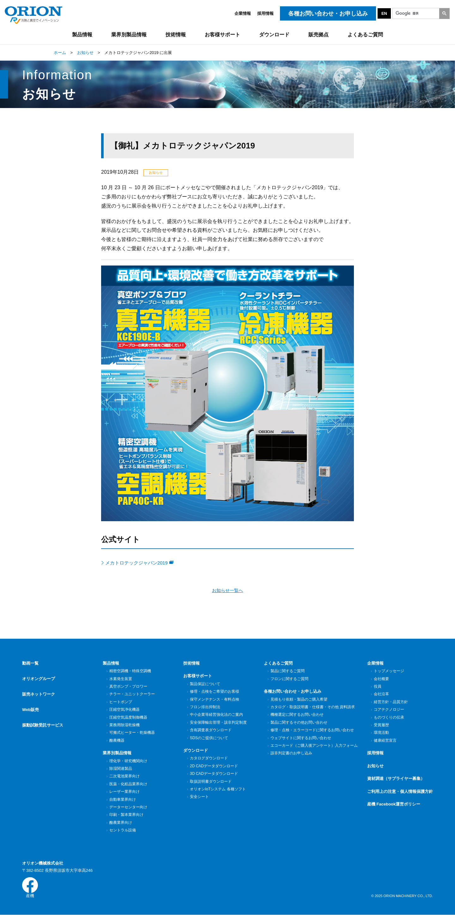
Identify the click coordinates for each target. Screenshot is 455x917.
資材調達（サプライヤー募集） (396, 779)
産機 (30, 889)
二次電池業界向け (124, 777)
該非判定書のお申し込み (291, 754)
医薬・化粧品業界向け (128, 784)
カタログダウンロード (209, 759)
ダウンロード (195, 751)
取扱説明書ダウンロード (211, 782)
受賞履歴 (381, 725)
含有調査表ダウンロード (211, 730)
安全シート (199, 797)
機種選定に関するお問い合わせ (297, 715)
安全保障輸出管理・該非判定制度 (218, 723)
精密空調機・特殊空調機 (130, 672)
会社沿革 (381, 695)
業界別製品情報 (117, 753)
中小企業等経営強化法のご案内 (216, 715)
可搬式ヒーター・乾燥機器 (132, 733)
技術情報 (191, 663)
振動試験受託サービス (42, 715)
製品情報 (111, 663)
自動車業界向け (122, 800)
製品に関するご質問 (287, 672)
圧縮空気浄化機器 (124, 710)
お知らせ (375, 766)
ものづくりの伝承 (388, 718)
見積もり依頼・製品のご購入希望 (298, 700)
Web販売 (30, 702)
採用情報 (265, 13)
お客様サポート (197, 676)
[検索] (420, 13)
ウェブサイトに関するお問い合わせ (300, 738)
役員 (377, 687)
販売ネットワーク (38, 689)
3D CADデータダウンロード (214, 774)
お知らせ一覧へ (227, 591)
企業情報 (242, 13)
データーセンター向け (128, 807)
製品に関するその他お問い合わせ (298, 723)
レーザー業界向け (124, 792)
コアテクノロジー (388, 710)
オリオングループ (38, 676)
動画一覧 (30, 663)
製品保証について (205, 684)
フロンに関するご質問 (289, 679)
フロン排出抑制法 (205, 707)
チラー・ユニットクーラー (132, 695)
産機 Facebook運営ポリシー (393, 805)
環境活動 (381, 733)
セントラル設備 (122, 831)
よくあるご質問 (278, 663)
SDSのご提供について (209, 738)
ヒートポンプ (120, 702)
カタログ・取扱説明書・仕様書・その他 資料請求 (312, 707)
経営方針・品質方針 (390, 702)
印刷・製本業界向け (126, 815)
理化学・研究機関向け (128, 761)
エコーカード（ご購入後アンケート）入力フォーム (314, 746)
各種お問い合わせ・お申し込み (292, 692)
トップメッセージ (388, 672)
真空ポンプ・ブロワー (128, 687)
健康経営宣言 (385, 741)
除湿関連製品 (120, 769)
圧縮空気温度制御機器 (128, 718)
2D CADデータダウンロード (214, 766)
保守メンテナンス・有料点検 (214, 700)
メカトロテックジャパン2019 (142, 562)
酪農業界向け (120, 823)
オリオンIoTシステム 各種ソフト (218, 789)
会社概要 (381, 679)
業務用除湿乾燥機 (124, 725)
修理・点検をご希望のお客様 (214, 692)
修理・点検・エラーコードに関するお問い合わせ (312, 730)
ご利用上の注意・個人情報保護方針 (400, 792)
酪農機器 (116, 741)
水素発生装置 (120, 679)
